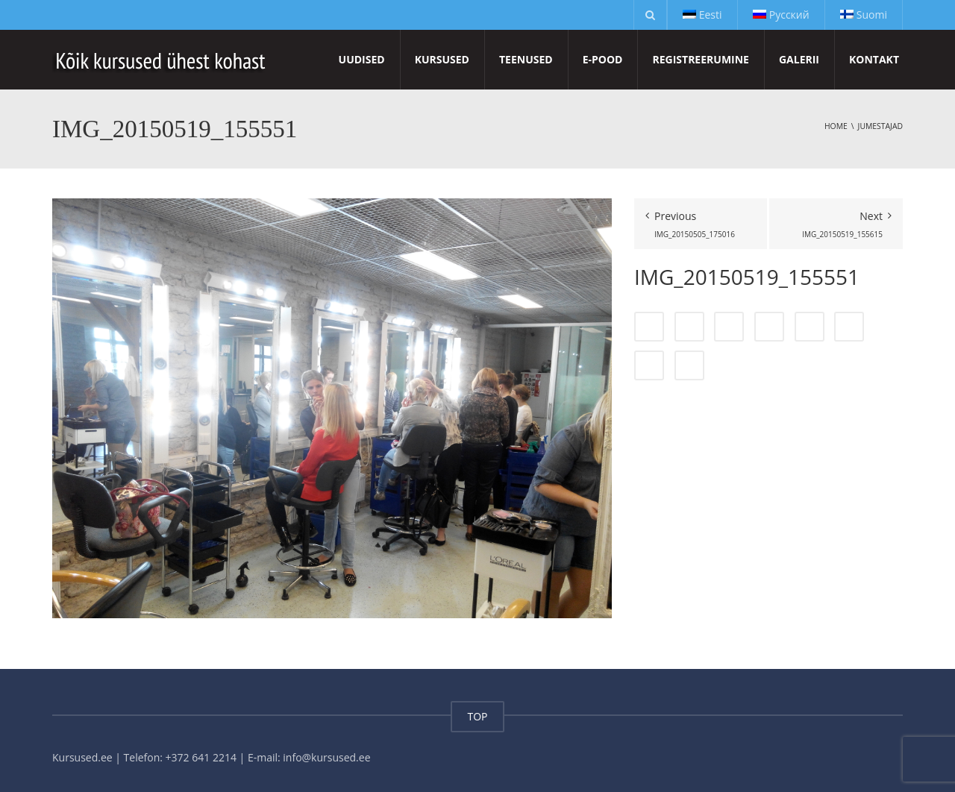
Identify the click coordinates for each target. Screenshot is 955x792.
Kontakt (874, 59)
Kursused (442, 59)
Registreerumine (700, 59)
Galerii (799, 59)
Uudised (362, 59)
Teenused (526, 59)
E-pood (603, 59)
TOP (477, 716)
